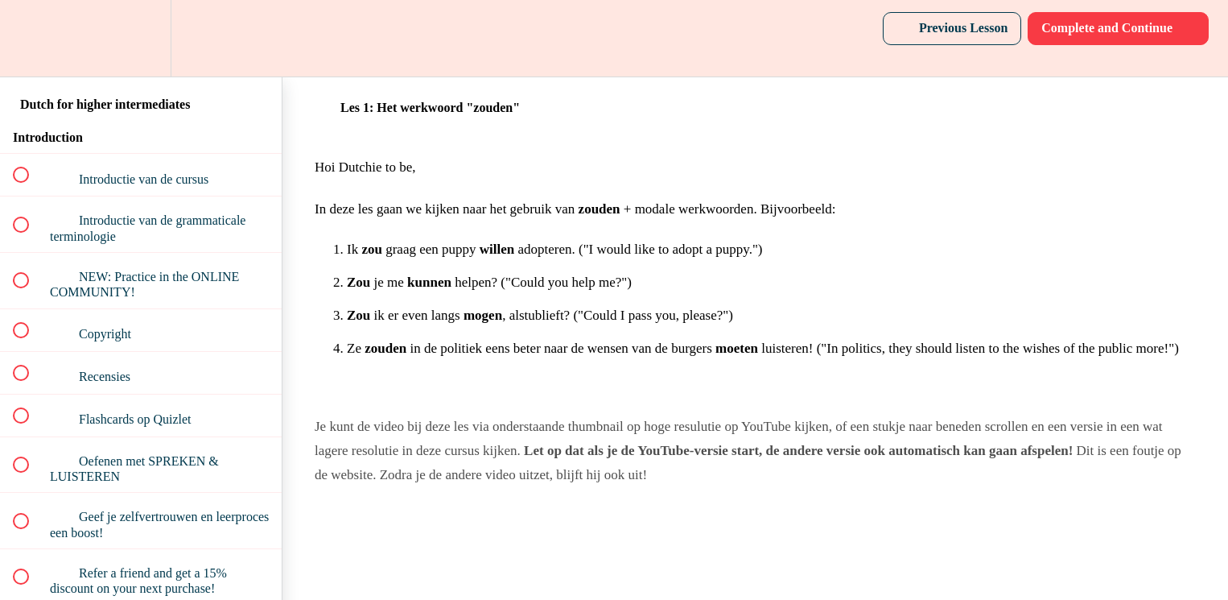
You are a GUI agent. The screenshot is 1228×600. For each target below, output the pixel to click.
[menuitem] (141, 38)
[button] (30, 38)
